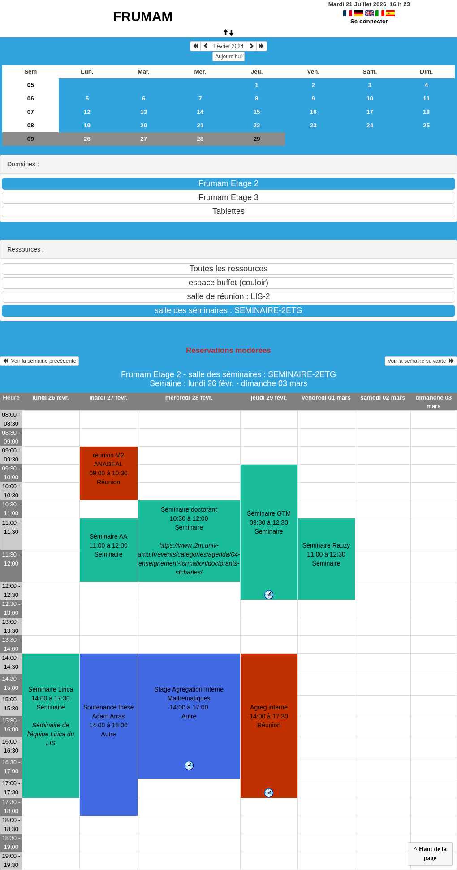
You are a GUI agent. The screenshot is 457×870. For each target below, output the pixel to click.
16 (313, 112)
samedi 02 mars (382, 397)
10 (369, 98)
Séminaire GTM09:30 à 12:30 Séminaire (269, 522)
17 (369, 112)
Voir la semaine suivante (421, 361)
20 (143, 125)
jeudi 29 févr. (269, 397)
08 (30, 125)
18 (426, 112)
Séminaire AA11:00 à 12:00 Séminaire (108, 545)
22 (257, 125)
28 (200, 138)
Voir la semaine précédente (39, 361)
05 (30, 85)
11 (426, 98)
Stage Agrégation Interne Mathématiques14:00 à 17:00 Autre (189, 703)
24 (369, 125)
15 (257, 112)
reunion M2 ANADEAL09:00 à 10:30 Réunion (108, 469)
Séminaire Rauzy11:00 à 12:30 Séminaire (326, 554)
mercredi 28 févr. (189, 397)
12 (87, 112)
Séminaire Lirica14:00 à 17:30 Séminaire (50, 716)
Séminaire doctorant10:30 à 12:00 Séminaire (189, 541)
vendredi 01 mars (326, 397)
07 (30, 112)
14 (200, 112)
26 (87, 138)
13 (143, 112)
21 (200, 125)
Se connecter (369, 21)
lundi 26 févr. (50, 397)
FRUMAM (142, 16)
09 (30, 138)
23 (313, 125)
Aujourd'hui (228, 56)
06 (30, 98)
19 (87, 125)
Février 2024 (228, 46)
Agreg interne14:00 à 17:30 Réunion (269, 716)
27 (143, 138)
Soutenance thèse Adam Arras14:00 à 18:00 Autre (108, 721)
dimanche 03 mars (433, 401)
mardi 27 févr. (108, 397)
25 (426, 125)
